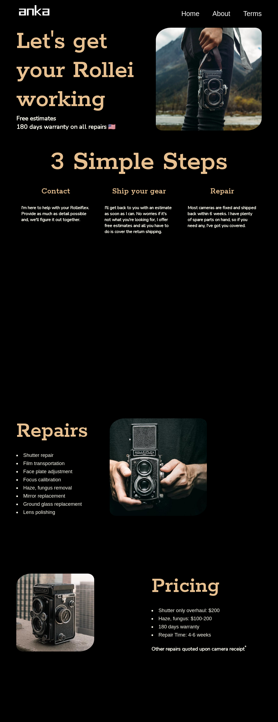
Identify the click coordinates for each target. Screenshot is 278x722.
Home (190, 13)
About (221, 13)
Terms (252, 13)
